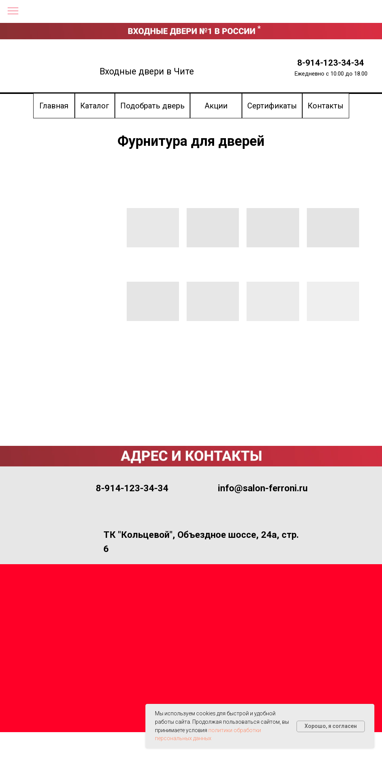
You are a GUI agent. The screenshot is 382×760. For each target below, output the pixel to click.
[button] (152, 105)
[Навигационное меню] (13, 11)
